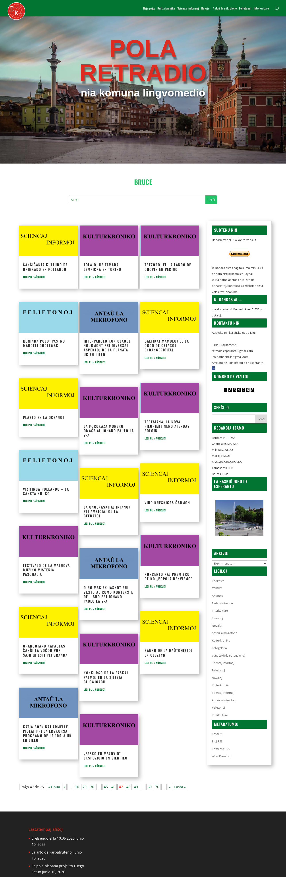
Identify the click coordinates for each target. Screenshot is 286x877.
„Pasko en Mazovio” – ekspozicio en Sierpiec (106, 756)
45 (106, 786)
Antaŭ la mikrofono (225, 8)
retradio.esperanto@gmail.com (232, 351)
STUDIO (217, 588)
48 (128, 786)
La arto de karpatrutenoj (52, 852)
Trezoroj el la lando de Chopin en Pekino (168, 267)
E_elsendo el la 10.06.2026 (53, 838)
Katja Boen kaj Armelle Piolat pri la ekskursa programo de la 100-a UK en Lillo (47, 733)
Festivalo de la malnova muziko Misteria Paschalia (46, 570)
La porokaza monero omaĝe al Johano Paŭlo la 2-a (109, 431)
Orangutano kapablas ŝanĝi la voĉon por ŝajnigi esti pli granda (45, 650)
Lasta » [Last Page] (180, 786)
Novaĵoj (217, 626)
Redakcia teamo (222, 603)
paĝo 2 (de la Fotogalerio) (228, 655)
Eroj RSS (217, 741)
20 (85, 786)
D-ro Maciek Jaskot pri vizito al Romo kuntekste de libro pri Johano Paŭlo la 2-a (108, 594)
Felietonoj (245, 8)
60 (150, 786)
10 (77, 786)
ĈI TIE (255, 309)
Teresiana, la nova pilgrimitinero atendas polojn (167, 426)
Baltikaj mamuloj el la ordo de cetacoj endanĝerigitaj (167, 345)
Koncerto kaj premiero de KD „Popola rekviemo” (169, 576)
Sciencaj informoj (188, 8)
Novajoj (206, 8)
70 (157, 786)
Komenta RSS (221, 749)
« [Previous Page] (64, 786)
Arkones (217, 596)
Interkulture (261, 8)
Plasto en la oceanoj (43, 417)
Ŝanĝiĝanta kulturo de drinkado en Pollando (45, 267)
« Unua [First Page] (54, 786)
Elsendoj (217, 618)
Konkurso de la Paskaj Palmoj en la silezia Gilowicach (106, 677)
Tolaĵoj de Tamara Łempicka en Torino (102, 267)
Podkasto (218, 581)
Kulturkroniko (166, 8)
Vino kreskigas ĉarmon (167, 502)
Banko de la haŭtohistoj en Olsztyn (169, 652)
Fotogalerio (219, 648)
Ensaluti (217, 734)
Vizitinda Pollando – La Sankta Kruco (46, 491)
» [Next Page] (170, 786)
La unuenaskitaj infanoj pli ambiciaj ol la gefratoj (107, 511)
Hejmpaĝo (149, 8)
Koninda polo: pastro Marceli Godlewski (44, 343)
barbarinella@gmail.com (233, 357)
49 (136, 786)
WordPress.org (221, 756)
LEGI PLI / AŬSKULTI (34, 277)
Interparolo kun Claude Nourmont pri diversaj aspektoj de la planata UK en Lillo (107, 347)
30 (92, 786)
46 (113, 786)
